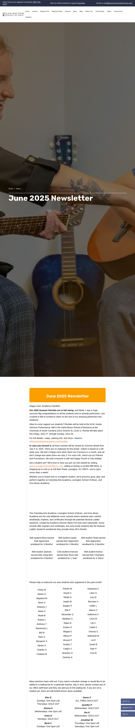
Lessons (35, 11)
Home (27, 11)
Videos (109, 11)
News (75, 11)
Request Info (44, 11)
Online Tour (89, 11)
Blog (81, 11)
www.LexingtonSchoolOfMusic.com (46, 466)
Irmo (73, 3)
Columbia (81, 3)
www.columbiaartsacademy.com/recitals (48, 441)
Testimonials (99, 11)
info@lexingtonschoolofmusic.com (118, 3)
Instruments (118, 11)
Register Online (57, 11)
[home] (13, 14)
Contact (68, 11)
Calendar (28, 17)
